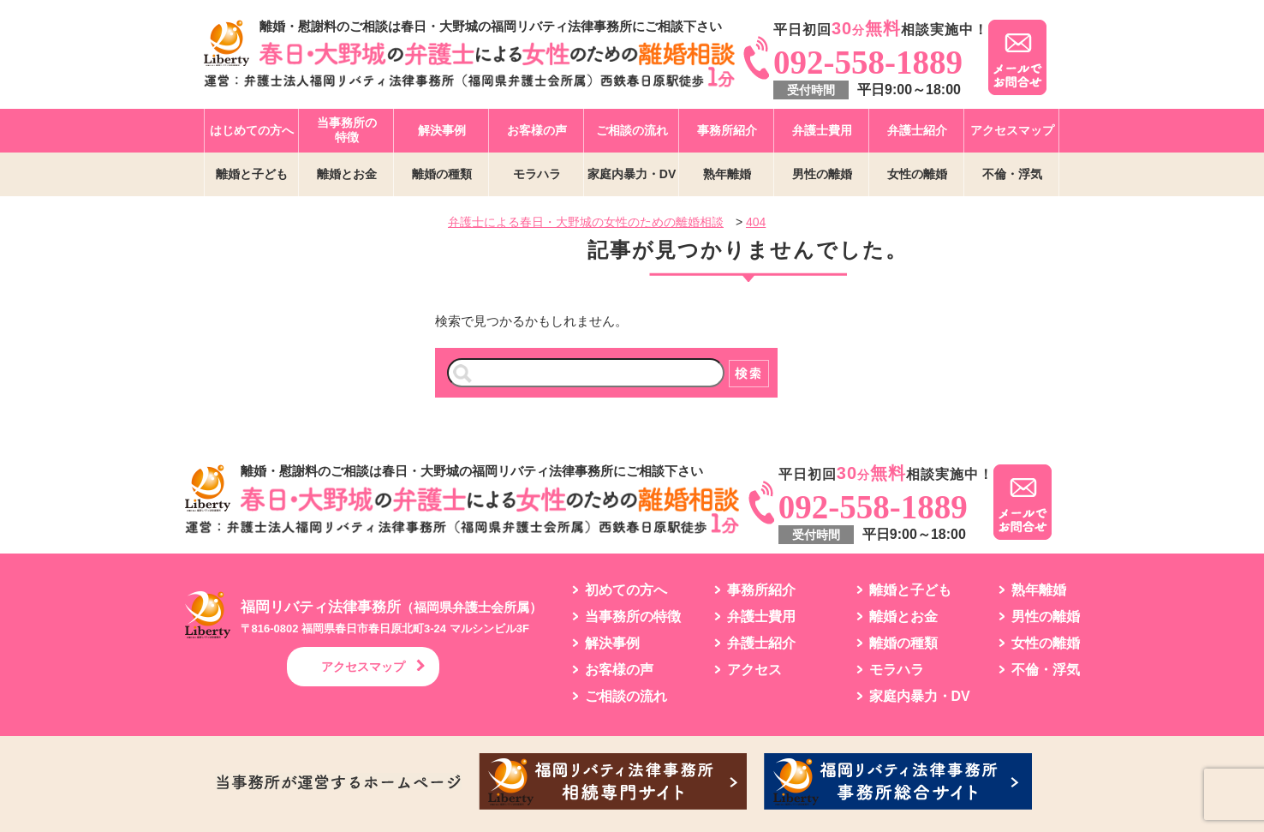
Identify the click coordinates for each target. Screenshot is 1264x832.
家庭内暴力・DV (631, 174)
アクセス (754, 670)
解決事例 (442, 130)
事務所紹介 (727, 130)
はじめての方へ (252, 130)
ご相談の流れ (632, 130)
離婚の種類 (442, 174)
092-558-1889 (868, 62)
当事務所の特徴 (347, 130)
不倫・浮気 (1012, 174)
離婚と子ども (252, 174)
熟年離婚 (727, 174)
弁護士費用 (822, 130)
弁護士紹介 (917, 130)
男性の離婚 (822, 174)
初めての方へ (626, 590)
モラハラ (537, 174)
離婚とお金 (347, 174)
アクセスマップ (1012, 130)
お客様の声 (537, 130)
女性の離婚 (917, 174)
